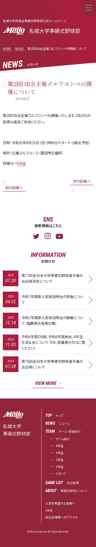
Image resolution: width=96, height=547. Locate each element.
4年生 (59, 445)
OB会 (21, 163)
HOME (7, 48)
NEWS (19, 48)
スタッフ (61, 473)
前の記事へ (14, 187)
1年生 (59, 466)
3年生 (59, 452)
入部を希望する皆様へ (60, 503)
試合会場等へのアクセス (61, 517)
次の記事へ (82, 181)
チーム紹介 (63, 439)
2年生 (59, 459)
